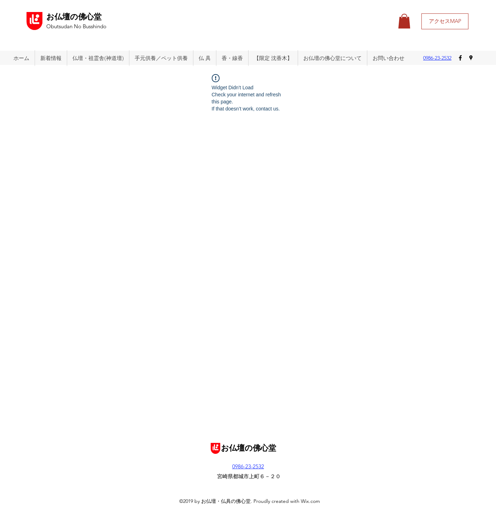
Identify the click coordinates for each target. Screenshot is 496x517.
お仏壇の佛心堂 (73, 17)
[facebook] (460, 57)
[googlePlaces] (470, 57)
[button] (404, 21)
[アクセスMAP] (444, 21)
